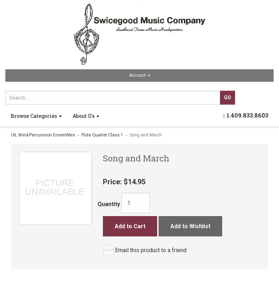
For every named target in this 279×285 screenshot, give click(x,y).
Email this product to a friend (150, 250)
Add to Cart (130, 226)
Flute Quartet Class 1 (102, 135)
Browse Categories (36, 115)
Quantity (109, 204)
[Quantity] (135, 203)
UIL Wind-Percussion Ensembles (43, 135)
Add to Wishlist (190, 226)
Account (139, 75)
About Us (86, 115)
